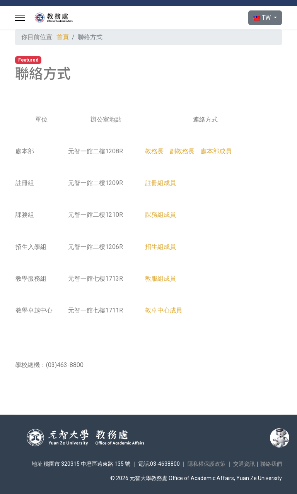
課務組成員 (160, 214)
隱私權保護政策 (206, 464)
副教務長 (182, 151)
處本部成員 (216, 151)
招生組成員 (160, 246)
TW (262, 17)
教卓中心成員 (163, 310)
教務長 (154, 151)
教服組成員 (160, 278)
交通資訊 (244, 464)
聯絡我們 (271, 464)
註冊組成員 (160, 183)
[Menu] (20, 17)
